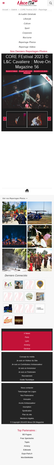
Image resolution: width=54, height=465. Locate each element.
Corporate (27, 32)
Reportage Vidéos (27, 46)
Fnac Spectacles (27, 438)
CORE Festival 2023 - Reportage (33, 9)
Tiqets (27, 442)
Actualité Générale (27, 14)
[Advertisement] (25, 160)
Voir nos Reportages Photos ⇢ (14, 198)
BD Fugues (27, 434)
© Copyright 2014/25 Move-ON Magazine (27, 422)
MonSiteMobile (27, 457)
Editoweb (27, 450)
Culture (27, 23)
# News (27, 333)
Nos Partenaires (26, 395)
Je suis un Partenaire (27, 372)
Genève (27, 349)
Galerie (14, 9)
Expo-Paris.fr (27, 454)
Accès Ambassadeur (27, 403)
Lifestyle (27, 18)
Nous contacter (27, 388)
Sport (27, 28)
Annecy (27, 345)
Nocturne (27, 37)
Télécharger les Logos (27, 391)
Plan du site (27, 414)
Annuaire (27, 399)
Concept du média (27, 357)
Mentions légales (27, 418)
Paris (27, 337)
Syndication (27, 411)
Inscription (27, 407)
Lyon (27, 341)
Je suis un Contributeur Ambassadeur (27, 364)
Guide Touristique (27, 380)
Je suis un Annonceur (27, 368)
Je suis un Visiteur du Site (26, 360)
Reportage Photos (27, 42)
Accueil (5, 9)
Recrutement (27, 376)
